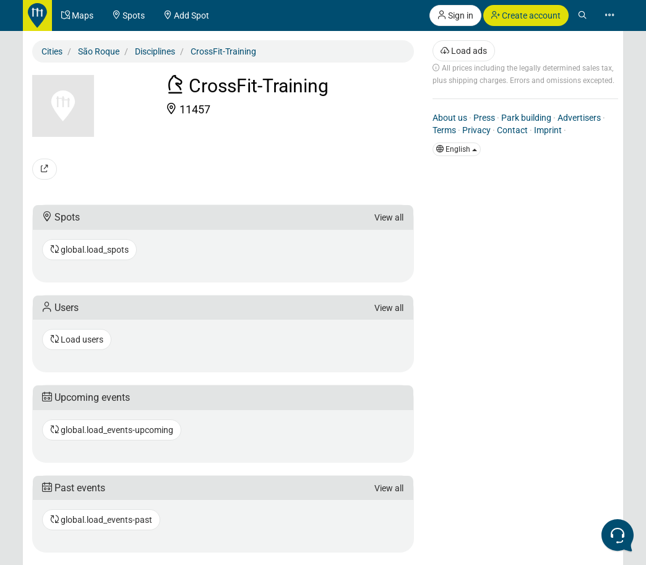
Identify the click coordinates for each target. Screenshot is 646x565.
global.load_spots (89, 250)
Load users (76, 339)
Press (484, 118)
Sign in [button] (455, 15)
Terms (444, 130)
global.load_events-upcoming (111, 430)
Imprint (548, 130)
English (456, 149)
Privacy (476, 130)
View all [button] (388, 217)
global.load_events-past (101, 520)
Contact (512, 130)
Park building (526, 118)
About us (450, 118)
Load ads (464, 51)
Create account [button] (526, 15)
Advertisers (579, 118)
